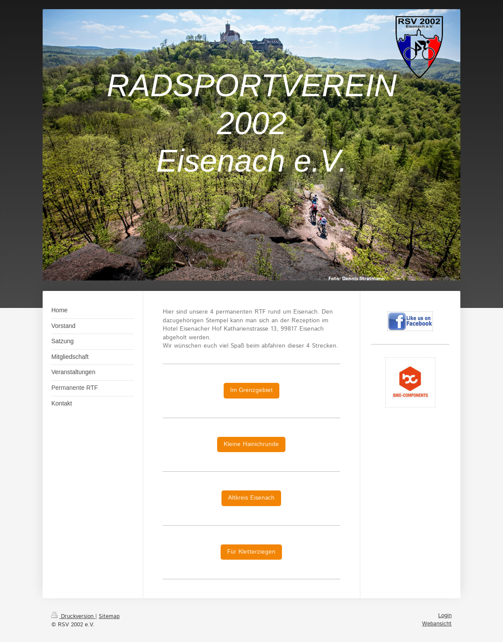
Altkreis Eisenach (251, 497)
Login (445, 616)
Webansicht (437, 624)
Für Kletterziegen (251, 551)
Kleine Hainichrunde (251, 444)
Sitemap (109, 616)
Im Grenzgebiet (251, 390)
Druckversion (73, 616)
